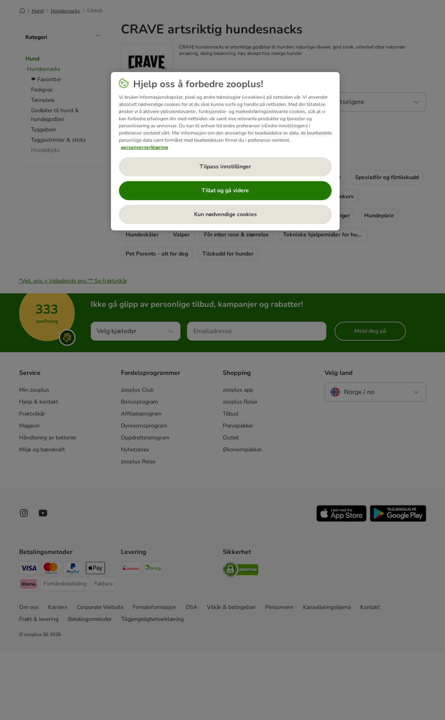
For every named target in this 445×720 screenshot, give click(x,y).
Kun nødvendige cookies (225, 214)
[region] (225, 151)
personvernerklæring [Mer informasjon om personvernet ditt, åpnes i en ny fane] (144, 147)
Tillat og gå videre (225, 190)
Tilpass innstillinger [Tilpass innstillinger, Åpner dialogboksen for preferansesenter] (225, 166)
